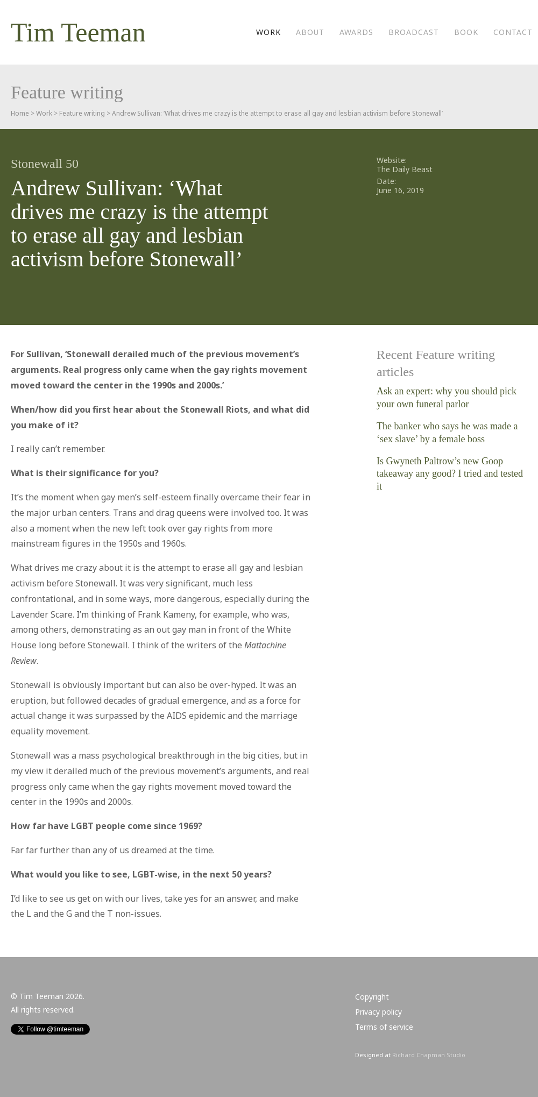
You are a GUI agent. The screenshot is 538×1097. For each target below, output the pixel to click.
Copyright (372, 997)
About (310, 32)
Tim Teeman (78, 32)
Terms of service (384, 1027)
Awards (356, 32)
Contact (513, 32)
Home (20, 113)
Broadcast (413, 32)
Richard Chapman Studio (428, 1055)
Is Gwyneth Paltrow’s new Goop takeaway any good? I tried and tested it (450, 474)
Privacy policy (378, 1012)
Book (466, 32)
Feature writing (82, 113)
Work (268, 32)
